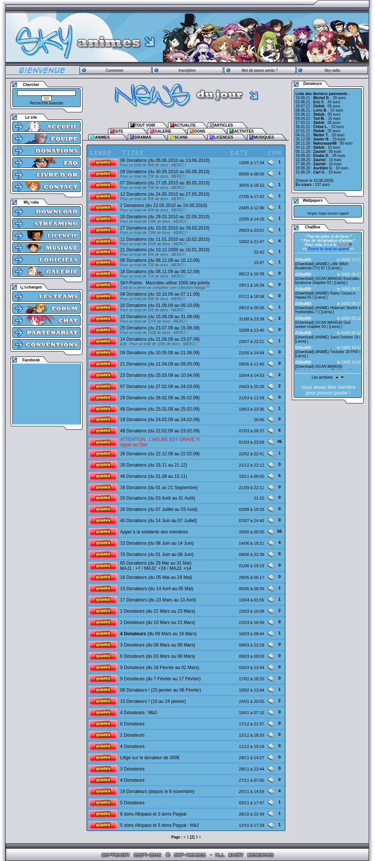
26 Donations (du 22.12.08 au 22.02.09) (160, 453)
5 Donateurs (132, 802)
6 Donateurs (132, 724)
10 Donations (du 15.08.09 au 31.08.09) (160, 316)
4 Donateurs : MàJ (138, 712)
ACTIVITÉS (244, 131)
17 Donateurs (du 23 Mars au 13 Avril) (158, 600)
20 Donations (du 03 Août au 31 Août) (157, 498)
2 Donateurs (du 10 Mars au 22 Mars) (157, 622)
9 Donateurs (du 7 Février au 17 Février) (160, 678)
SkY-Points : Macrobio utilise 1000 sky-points (165, 282)
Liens (334, 268)
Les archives (322, 377)
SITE (119, 131)
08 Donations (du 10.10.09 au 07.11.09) (160, 294)
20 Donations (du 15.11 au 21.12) (153, 465)
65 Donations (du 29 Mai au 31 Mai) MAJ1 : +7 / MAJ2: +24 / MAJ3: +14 (156, 565)
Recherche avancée (46, 103)
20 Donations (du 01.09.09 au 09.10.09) (160, 305)
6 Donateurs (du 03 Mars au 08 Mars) (157, 656)
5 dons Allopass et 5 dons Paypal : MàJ (159, 825)
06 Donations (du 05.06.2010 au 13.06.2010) (165, 160)
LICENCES (223, 137)
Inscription (187, 70)
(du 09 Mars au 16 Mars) (158, 633)
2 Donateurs (132, 735)
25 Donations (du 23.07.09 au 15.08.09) (160, 328)
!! (345, 245)
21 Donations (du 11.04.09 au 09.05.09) (160, 364)
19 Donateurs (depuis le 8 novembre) (157, 791)
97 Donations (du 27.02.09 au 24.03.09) (160, 386)
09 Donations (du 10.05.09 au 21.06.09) (160, 352)
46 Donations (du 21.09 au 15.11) (153, 476)
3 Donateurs (132, 769)
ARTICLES (223, 125)
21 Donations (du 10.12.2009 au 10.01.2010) (165, 249)
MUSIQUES (264, 137)
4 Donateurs (132, 746)
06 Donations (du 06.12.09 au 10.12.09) (160, 260)
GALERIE (162, 131)
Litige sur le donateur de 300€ (150, 757)
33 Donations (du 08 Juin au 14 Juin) (157, 543)
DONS (199, 131)
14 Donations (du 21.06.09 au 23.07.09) (160, 339)
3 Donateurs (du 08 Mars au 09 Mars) (157, 645)
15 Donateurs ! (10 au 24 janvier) (153, 701)
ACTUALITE (185, 125)
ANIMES (102, 137)
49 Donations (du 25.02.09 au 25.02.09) (160, 409)
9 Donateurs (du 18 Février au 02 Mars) (159, 667)
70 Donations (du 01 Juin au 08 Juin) (157, 554)
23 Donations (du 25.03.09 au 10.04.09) (160, 375)
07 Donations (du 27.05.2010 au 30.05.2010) (165, 183)
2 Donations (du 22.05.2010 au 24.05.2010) (163, 205)
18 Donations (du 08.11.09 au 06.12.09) (160, 271)
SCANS (181, 137)
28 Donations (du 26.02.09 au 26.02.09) (160, 397)
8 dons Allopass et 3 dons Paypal (153, 814)
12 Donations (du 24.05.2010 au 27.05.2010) (165, 194)
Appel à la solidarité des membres (154, 532)
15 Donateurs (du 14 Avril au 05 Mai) (156, 588)
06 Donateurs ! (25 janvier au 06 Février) (160, 690)
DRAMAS (143, 137)
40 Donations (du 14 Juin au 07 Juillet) (158, 520)
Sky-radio (332, 70)
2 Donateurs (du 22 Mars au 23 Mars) (157, 611)
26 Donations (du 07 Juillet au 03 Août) (159, 509)
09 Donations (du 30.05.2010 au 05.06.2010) (165, 171)
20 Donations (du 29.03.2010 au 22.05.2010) (165, 216)
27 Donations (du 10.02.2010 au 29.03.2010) (165, 228)
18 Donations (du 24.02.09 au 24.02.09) (160, 419)
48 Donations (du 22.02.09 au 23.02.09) (160, 431)
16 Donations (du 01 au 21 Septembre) (159, 487)
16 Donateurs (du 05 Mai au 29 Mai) (156, 577)
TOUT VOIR (145, 125)
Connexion (114, 70)
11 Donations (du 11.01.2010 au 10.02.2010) (165, 239)
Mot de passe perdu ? (260, 70)
